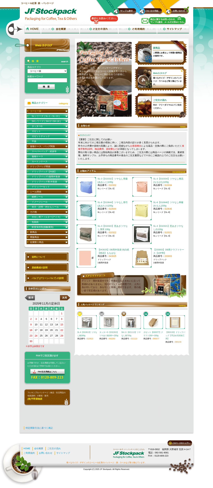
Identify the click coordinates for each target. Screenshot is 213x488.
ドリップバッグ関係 (40, 166)
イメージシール (40, 202)
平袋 (34, 141)
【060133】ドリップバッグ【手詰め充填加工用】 (175, 335)
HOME (27, 448)
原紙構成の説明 (40, 267)
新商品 (156, 48)
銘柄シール (37, 196)
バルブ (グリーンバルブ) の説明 (48, 278)
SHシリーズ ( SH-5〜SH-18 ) (46, 121)
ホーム (32, 29)
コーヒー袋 (35, 111)
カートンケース (40, 161)
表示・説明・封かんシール (45, 207)
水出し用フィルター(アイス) (46, 217)
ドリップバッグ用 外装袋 (44, 181)
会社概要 (38, 448)
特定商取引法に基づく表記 (39, 428)
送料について (38, 257)
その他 (33, 212)
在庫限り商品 (37, 242)
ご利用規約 (29, 453)
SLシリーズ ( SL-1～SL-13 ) (46, 116)
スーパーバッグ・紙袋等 (44, 151)
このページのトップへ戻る (179, 443)
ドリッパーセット (41, 186)
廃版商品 (34, 237)
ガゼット (36, 131)
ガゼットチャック (41, 136)
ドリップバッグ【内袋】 (44, 171)
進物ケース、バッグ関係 (42, 146)
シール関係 (35, 191)
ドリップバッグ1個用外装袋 (46, 176)
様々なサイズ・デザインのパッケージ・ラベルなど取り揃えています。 (167, 81)
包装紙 (35, 222)
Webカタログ (160, 73)
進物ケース (37, 156)
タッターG (37, 126)
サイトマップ (63, 453)
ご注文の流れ (160, 100)
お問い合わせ (45, 453)
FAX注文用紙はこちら (47, 372)
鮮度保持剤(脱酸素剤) (43, 227)
